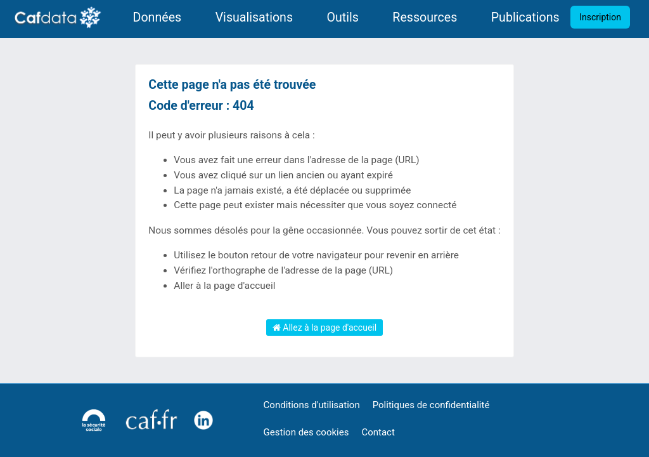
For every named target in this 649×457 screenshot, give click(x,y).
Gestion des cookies (306, 432)
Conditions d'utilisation (312, 405)
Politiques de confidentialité (431, 405)
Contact (377, 432)
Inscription (600, 17)
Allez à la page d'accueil (324, 327)
